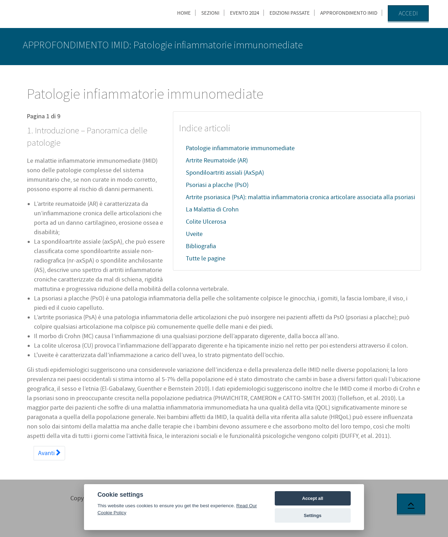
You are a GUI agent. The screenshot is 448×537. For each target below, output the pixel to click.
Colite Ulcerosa (206, 222)
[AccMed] (57, 12)
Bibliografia (201, 246)
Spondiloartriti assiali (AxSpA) (225, 173)
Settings (312, 515)
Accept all (312, 498)
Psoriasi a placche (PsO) (217, 185)
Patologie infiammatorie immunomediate (240, 148)
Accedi (408, 13)
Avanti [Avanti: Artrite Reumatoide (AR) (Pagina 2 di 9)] (49, 453)
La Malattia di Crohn (212, 209)
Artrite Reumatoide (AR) (217, 160)
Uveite (194, 234)
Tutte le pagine (205, 258)
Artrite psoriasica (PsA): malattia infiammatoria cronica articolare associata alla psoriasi (300, 197)
